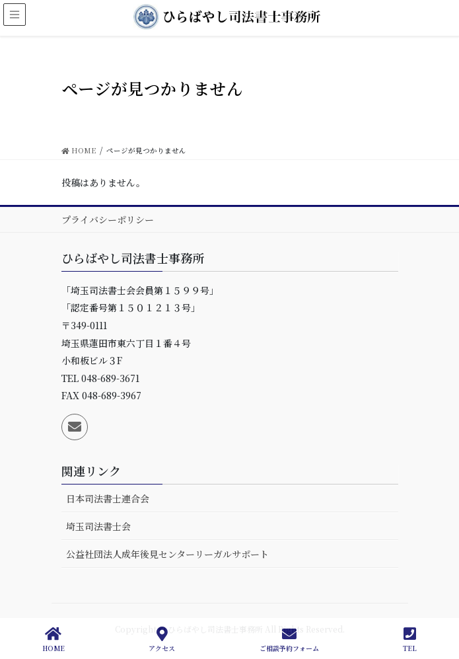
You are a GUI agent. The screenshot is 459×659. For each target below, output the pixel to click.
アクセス (162, 639)
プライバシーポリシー (107, 219)
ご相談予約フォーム (289, 639)
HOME (53, 639)
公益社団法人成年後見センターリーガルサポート (167, 554)
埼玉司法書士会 (98, 526)
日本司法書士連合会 (107, 498)
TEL (410, 639)
